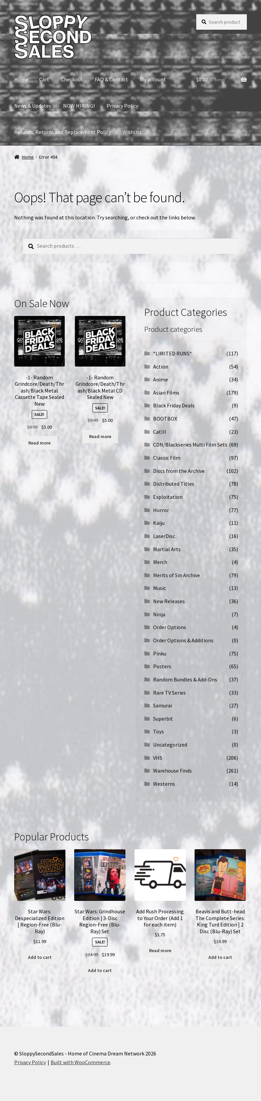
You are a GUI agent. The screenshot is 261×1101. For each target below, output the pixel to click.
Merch (160, 562)
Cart (44, 79)
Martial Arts (167, 549)
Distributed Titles (173, 483)
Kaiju (159, 522)
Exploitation (167, 496)
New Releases (169, 601)
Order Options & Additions (183, 640)
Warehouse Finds (172, 770)
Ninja (159, 614)
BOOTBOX (165, 418)
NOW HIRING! (79, 105)
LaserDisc (164, 536)
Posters (162, 666)
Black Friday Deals (174, 405)
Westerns (164, 783)
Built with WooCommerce (80, 1062)
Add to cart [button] (40, 957)
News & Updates (32, 105)
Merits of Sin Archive (176, 575)
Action (160, 366)
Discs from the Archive (179, 470)
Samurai (162, 705)
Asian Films (166, 392)
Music (159, 588)
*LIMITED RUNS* (172, 353)
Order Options (169, 627)
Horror (161, 510)
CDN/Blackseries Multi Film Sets (190, 444)
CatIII (159, 431)
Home (21, 79)
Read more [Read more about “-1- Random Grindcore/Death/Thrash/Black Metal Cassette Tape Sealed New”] (39, 443)
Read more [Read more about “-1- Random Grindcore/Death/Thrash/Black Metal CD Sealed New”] (100, 436)
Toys (158, 731)
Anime (160, 379)
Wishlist (132, 132)
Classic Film (166, 457)
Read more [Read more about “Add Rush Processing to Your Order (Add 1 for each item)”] (160, 950)
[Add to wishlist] (54, 325)
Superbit (163, 718)
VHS (157, 757)
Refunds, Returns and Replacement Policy (62, 132)
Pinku (159, 653)
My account (153, 79)
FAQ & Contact (111, 79)
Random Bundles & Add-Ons (185, 679)
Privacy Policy (122, 105)
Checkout (72, 79)
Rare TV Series (169, 692)
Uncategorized (170, 744)
